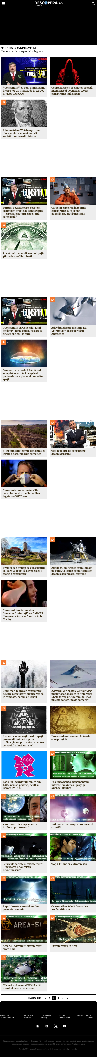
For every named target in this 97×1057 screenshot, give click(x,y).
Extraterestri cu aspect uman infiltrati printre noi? (20, 826)
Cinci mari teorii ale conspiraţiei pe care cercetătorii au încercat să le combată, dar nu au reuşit (23, 694)
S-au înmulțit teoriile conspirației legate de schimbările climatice (23, 452)
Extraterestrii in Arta (64, 946)
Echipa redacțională (64, 1016)
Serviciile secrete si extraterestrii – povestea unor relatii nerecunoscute (23, 867)
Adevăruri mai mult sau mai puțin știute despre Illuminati (24, 255)
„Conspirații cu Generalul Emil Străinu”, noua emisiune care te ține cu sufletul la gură (22, 330)
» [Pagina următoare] (67, 998)
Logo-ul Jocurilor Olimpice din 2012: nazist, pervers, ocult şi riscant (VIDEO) (21, 785)
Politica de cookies (28, 1016)
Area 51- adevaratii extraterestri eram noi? (22, 947)
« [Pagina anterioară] (45, 998)
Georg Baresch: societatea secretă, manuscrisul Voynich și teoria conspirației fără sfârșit (72, 90)
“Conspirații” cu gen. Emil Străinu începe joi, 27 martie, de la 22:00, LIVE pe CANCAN (24, 90)
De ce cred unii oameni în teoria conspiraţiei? (70, 738)
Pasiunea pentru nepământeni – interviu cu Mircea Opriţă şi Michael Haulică (71, 785)
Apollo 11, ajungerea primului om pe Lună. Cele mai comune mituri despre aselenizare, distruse (71, 570)
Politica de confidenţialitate (7, 1016)
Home (4, 51)
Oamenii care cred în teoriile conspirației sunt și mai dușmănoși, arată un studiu (68, 210)
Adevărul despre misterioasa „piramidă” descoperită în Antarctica (69, 330)
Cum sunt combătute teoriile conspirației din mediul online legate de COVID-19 (21, 493)
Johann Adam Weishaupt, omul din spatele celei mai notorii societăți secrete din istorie (24, 133)
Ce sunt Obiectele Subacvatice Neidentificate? (69, 908)
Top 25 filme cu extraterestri (69, 864)
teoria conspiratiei (20, 51)
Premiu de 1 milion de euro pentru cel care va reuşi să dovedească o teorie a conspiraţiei (24, 570)
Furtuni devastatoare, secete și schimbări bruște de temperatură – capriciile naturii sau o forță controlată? (23, 212)
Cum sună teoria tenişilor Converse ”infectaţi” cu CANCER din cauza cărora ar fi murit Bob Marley (23, 615)
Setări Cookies (89, 1016)
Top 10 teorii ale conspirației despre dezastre (68, 452)
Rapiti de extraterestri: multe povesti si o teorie (20, 908)
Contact (80, 1015)
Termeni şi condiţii (45, 1016)
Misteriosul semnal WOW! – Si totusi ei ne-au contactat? (21, 987)
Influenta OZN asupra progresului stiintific (72, 826)
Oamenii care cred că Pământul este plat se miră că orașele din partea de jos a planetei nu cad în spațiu (23, 375)
